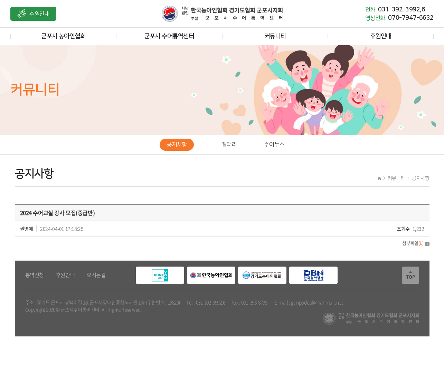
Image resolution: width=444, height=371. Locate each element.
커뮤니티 (275, 36)
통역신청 (34, 275)
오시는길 (96, 275)
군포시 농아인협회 (63, 36)
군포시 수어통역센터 (169, 36)
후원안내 (39, 14)
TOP (410, 275)
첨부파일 (415, 243)
